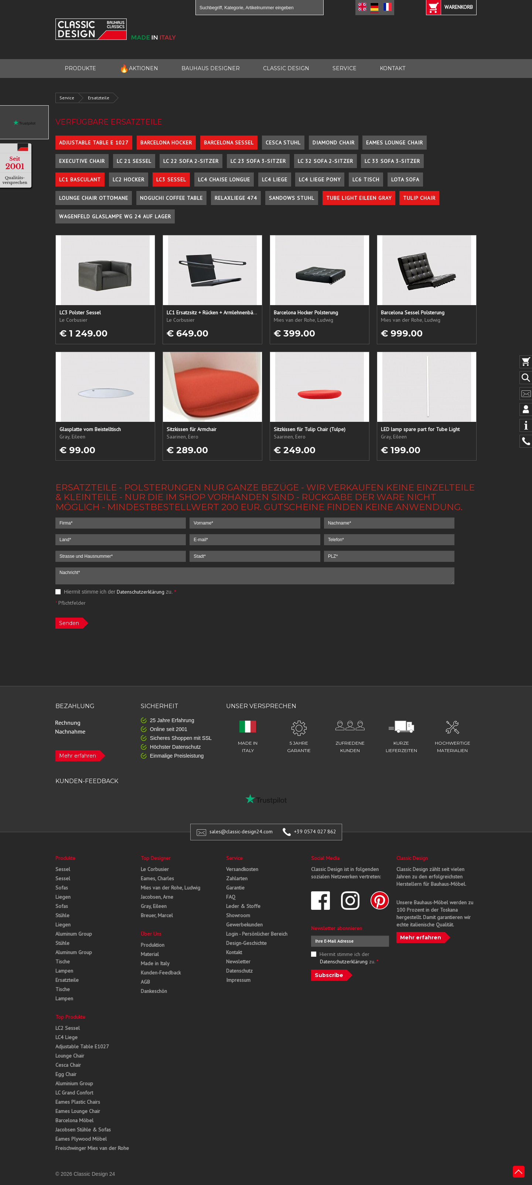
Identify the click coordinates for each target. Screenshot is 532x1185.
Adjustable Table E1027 (82, 1046)
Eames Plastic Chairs (77, 1102)
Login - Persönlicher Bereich (256, 933)
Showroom (238, 915)
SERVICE (344, 68)
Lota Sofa (405, 179)
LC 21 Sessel (134, 161)
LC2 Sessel (67, 1028)
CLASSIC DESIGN (286, 68)
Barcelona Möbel (74, 1120)
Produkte (65, 858)
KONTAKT (392, 68)
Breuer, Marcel (157, 915)
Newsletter (238, 961)
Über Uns (151, 933)
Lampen (64, 970)
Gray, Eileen (154, 906)
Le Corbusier (155, 869)
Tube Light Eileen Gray (359, 198)
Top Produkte (70, 1017)
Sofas (61, 887)
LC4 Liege (274, 179)
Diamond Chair (334, 142)
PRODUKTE (80, 68)
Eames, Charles (157, 878)
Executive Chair (82, 161)
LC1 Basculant (80, 179)
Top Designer (156, 858)
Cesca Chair (68, 1065)
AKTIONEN (138, 68)
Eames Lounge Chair (394, 142)
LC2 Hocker (128, 179)
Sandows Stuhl (291, 198)
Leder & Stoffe (243, 906)
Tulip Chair (419, 198)
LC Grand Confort (74, 1092)
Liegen (63, 897)
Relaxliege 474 (236, 198)
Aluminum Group (73, 933)
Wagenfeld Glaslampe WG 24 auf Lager (115, 216)
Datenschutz (239, 970)
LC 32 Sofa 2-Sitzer (325, 161)
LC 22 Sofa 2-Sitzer (191, 161)
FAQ (230, 897)
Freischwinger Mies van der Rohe (92, 1148)
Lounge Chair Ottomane (93, 198)
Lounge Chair (69, 1055)
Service (66, 97)
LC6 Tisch (365, 179)
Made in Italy (155, 963)
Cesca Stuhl (283, 142)
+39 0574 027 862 (315, 831)
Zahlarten (237, 878)
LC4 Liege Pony (320, 179)
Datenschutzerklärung (140, 591)
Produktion (152, 945)
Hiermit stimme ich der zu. (115, 591)
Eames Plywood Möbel (81, 1139)
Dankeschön (154, 991)
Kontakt (234, 952)
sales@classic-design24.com (241, 831)
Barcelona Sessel (229, 142)
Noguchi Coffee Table (171, 198)
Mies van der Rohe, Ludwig (170, 887)
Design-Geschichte (246, 943)
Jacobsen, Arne (157, 897)
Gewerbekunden (244, 924)
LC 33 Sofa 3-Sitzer (392, 161)
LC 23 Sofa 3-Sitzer (258, 161)
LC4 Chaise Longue (224, 179)
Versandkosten (242, 869)
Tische (62, 961)
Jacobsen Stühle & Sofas (83, 1129)
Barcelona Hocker (166, 142)
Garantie (235, 887)
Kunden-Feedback (161, 972)
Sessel (62, 869)
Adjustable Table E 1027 (94, 142)
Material (150, 954)
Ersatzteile (98, 97)
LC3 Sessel (171, 179)
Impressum (238, 980)
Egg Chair (65, 1074)
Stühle (62, 915)
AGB (145, 982)
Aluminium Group (74, 1083)
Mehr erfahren (77, 755)
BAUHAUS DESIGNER (210, 68)
